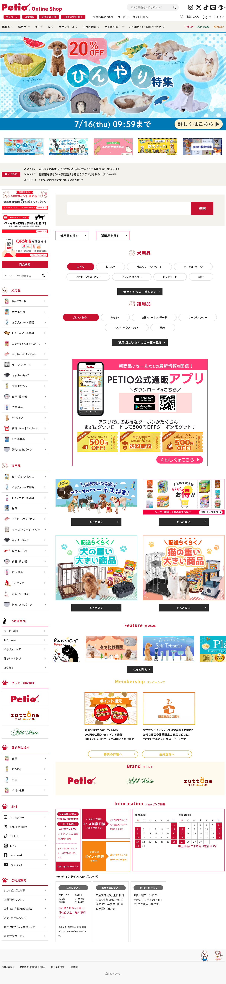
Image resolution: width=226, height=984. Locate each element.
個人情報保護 (57, 966)
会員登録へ (167, 754)
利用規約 (74, 966)
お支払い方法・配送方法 (18, 908)
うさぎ (38, 27)
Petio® (189, 27)
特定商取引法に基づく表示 (20, 927)
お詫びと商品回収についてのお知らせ (61, 180)
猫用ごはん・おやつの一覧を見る (140, 342)
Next (222, 650)
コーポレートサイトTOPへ (133, 17)
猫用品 (22, 27)
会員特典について (103, 17)
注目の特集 (89, 27)
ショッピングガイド (14, 890)
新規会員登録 (49, 16)
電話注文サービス (14, 936)
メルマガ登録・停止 (73, 16)
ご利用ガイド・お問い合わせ (145, 27)
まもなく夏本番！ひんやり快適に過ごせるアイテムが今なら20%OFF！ (79, 169)
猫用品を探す (110, 235)
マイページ (12, 16)
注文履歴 (30, 16)
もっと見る (96, 522)
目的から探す (113, 27)
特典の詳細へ (113, 754)
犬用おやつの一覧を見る (140, 291)
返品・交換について (15, 918)
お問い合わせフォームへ (68, 866)
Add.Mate (203, 27)
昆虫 (50, 27)
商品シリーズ (66, 27)
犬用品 (6, 27)
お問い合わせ (8, 966)
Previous (57, 650)
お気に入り (190, 16)
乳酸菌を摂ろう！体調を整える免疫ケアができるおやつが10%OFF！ (78, 174)
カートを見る (213, 17)
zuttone (219, 27)
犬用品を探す (69, 235)
